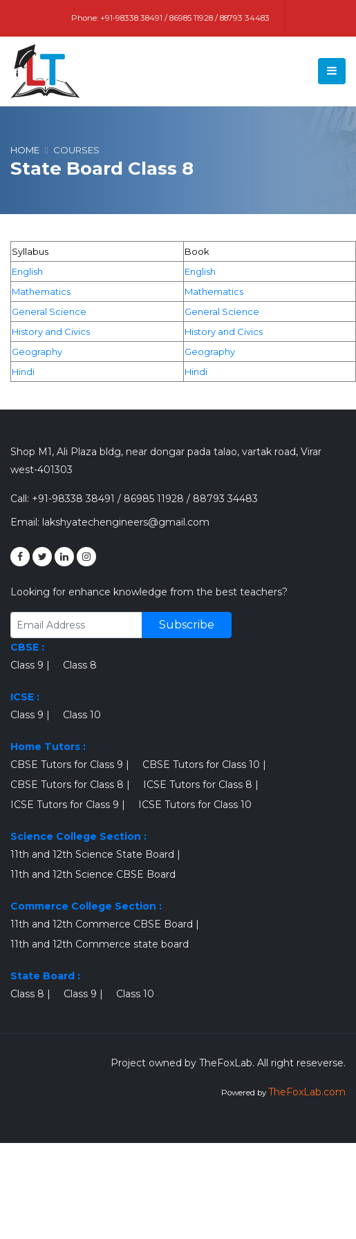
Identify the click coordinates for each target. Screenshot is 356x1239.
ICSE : (24, 697)
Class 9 (27, 665)
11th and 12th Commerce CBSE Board (101, 924)
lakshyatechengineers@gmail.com (125, 522)
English (27, 271)
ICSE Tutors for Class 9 (64, 804)
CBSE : (27, 647)
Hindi (23, 371)
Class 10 (82, 715)
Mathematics (41, 291)
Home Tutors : (48, 746)
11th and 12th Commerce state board (99, 944)
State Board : (45, 976)
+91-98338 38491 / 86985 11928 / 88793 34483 (185, 18)
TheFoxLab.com (307, 1092)
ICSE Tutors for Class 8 (197, 784)
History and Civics (51, 331)
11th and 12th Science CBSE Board (93, 874)
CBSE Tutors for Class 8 (67, 784)
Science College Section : (78, 836)
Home (24, 149)
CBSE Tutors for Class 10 (201, 764)
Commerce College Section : (86, 906)
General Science (49, 311)
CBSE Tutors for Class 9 (66, 764)
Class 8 (80, 665)
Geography (37, 351)
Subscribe (186, 624)
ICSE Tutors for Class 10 (195, 804)
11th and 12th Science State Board (92, 854)
